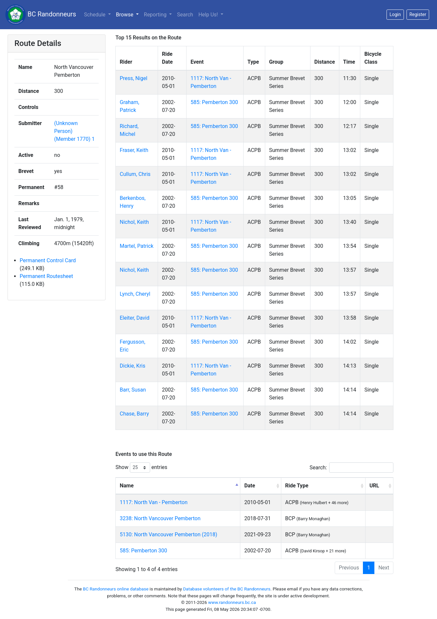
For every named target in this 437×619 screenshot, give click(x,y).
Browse (125, 14)
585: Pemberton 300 (214, 102)
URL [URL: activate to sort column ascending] (374, 485)
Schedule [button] (95, 14)
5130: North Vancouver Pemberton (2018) (168, 534)
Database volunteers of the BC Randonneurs (226, 588)
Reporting (156, 14)
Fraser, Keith (134, 150)
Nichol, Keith (134, 222)
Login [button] (395, 14)
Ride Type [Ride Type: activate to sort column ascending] (296, 485)
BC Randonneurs (40, 14)
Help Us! (208, 14)
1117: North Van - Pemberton (154, 502)
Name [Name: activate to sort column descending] (126, 485)
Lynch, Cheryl (135, 294)
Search (185, 14)
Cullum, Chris (135, 174)
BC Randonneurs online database (116, 588)
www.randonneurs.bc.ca (232, 602)
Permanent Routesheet (46, 276)
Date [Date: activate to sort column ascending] (249, 485)
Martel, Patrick (136, 246)
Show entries (141, 467)
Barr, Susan (133, 390)
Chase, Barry (134, 414)
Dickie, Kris (132, 366)
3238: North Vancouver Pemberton (160, 518)
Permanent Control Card (48, 260)
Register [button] (417, 14)
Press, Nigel (133, 78)
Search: (351, 467)
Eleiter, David (134, 318)
